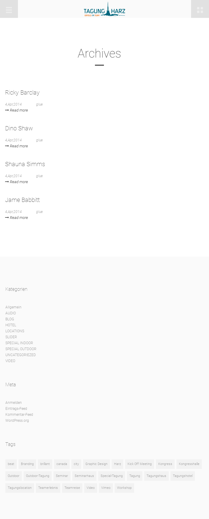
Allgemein (13, 307)
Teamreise (72, 488)
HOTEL (10, 325)
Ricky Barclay (22, 92)
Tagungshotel (183, 476)
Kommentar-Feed (19, 415)
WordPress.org (17, 420)
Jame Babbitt (22, 199)
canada (61, 464)
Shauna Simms (25, 164)
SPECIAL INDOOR (19, 343)
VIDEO (10, 361)
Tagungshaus (156, 476)
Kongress (165, 464)
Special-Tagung (112, 476)
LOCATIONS (14, 331)
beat (11, 464)
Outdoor (13, 476)
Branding (27, 464)
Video (91, 488)
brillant (45, 464)
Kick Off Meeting (139, 464)
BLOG (9, 319)
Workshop (124, 488)
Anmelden (13, 403)
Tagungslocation (20, 488)
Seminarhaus (84, 476)
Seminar (62, 476)
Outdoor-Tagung (37, 476)
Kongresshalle (189, 464)
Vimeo (105, 488)
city (76, 464)
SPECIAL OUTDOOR (20, 349)
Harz (117, 464)
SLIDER (11, 337)
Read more (16, 110)
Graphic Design (96, 464)
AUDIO (10, 313)
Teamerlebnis (48, 488)
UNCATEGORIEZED (20, 355)
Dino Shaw (19, 128)
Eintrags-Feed (16, 409)
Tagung (134, 476)
